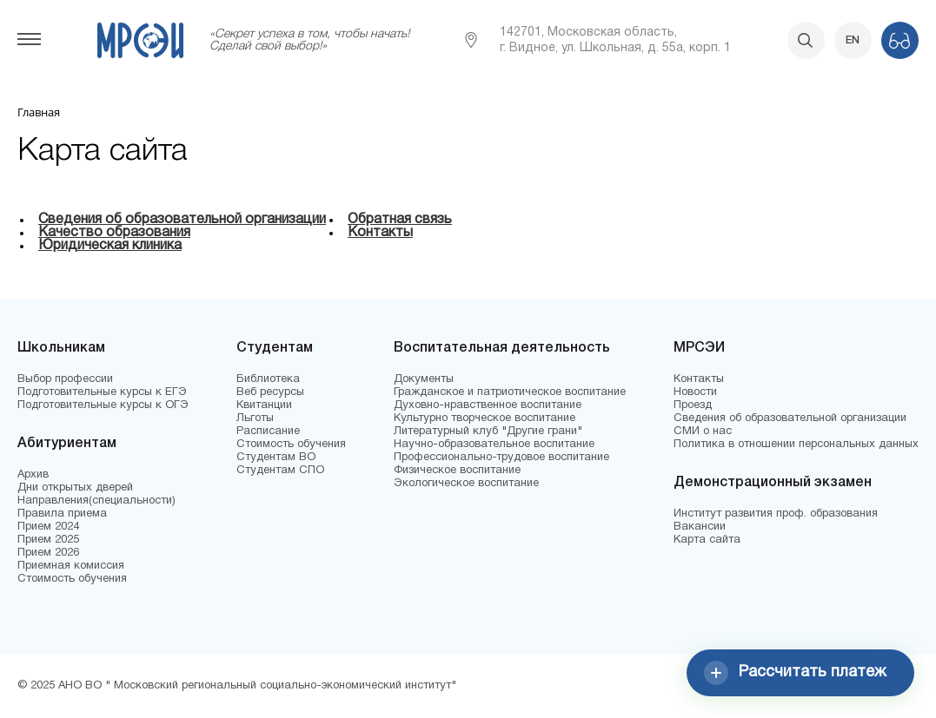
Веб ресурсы (270, 392)
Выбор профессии (65, 379)
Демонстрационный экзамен (773, 483)
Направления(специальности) (96, 501)
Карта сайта (707, 540)
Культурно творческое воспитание (484, 418)
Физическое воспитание (457, 470)
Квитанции (264, 405)
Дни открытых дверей (75, 488)
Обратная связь (400, 220)
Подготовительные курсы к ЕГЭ (102, 392)
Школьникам (61, 348)
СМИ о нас (703, 431)
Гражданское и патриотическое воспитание (510, 392)
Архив (33, 475)
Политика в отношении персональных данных (796, 444)
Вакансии (700, 527)
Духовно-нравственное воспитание (487, 405)
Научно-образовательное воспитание (494, 444)
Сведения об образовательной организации (182, 220)
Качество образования (114, 233)
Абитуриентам (66, 444)
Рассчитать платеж (795, 673)
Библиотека (268, 379)
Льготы (255, 418)
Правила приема (62, 514)
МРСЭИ (699, 348)
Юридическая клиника (110, 246)
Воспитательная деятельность (502, 348)
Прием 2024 (48, 527)
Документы (424, 379)
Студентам (274, 348)
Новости (695, 392)
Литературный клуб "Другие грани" (488, 431)
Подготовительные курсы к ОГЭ (103, 405)
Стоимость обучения (72, 579)
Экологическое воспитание (466, 483)
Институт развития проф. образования (776, 514)
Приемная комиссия (70, 566)
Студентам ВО (275, 457)
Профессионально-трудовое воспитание (501, 457)
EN (853, 40)
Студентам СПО (280, 470)
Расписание (268, 431)
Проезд (693, 405)
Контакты (380, 233)
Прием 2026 (48, 553)
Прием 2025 (48, 540)
